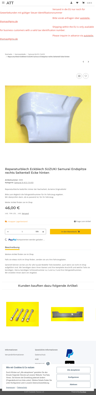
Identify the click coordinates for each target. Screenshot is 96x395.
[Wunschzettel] (77, 2)
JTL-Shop (83, 392)
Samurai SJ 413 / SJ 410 (23, 182)
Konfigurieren (73, 377)
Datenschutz (40, 354)
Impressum (10, 387)
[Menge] (22, 231)
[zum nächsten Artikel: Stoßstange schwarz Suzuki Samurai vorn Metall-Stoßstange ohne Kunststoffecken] (88, 61)
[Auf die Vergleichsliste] (79, 76)
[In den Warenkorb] (7, 69)
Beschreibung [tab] (12, 247)
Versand (25, 213)
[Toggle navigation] (3, 1)
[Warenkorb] (87, 2)
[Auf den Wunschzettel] (85, 76)
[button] (71, 2)
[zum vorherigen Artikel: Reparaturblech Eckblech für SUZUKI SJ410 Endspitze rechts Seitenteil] (83, 61)
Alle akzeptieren (73, 370)
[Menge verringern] (8, 231)
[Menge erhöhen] (43, 231)
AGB (36, 359)
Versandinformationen (14, 354)
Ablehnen (73, 384)
